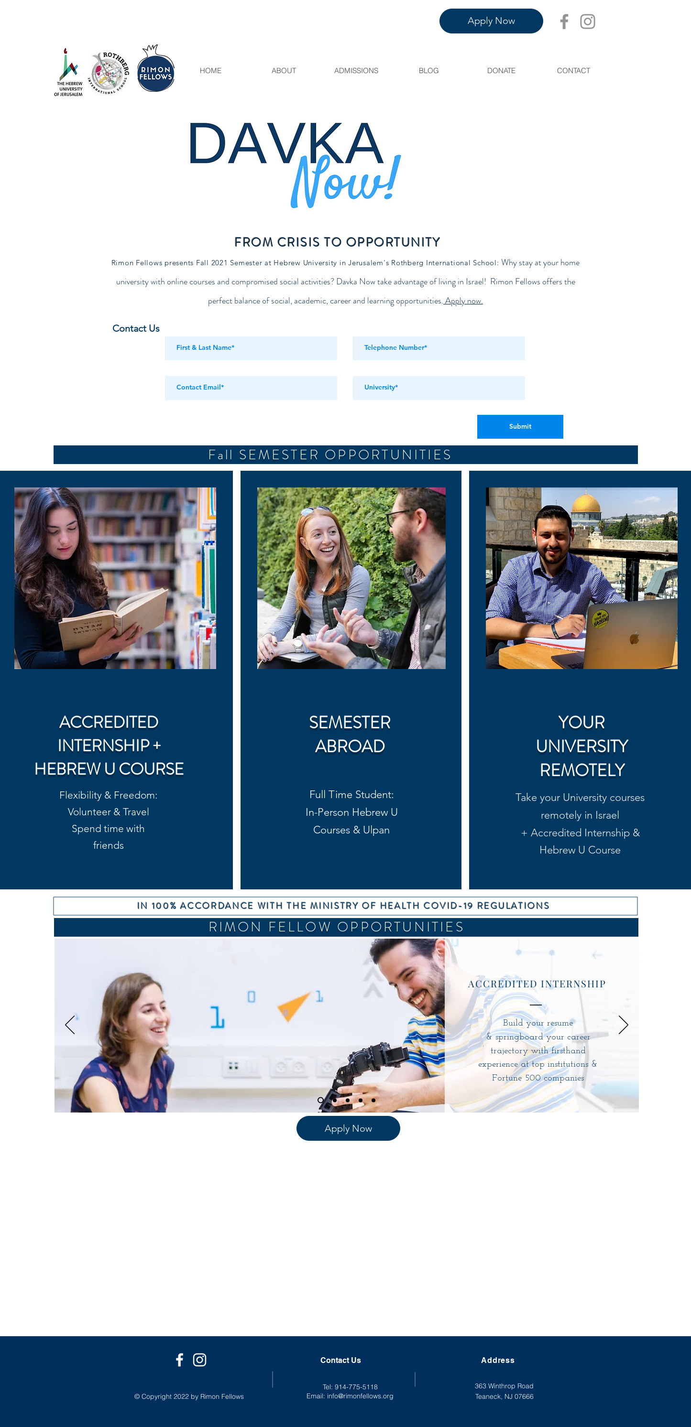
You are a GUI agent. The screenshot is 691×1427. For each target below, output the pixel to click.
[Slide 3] (360, 1100)
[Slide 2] (348, 1100)
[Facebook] (564, 21)
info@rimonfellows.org (360, 1396)
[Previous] (70, 1026)
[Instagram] (588, 21)
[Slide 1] (335, 1100)
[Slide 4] (373, 1100)
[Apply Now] (491, 21)
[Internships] (321, 1100)
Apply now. (463, 300)
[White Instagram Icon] (199, 1360)
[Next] (623, 1026)
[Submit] (520, 427)
